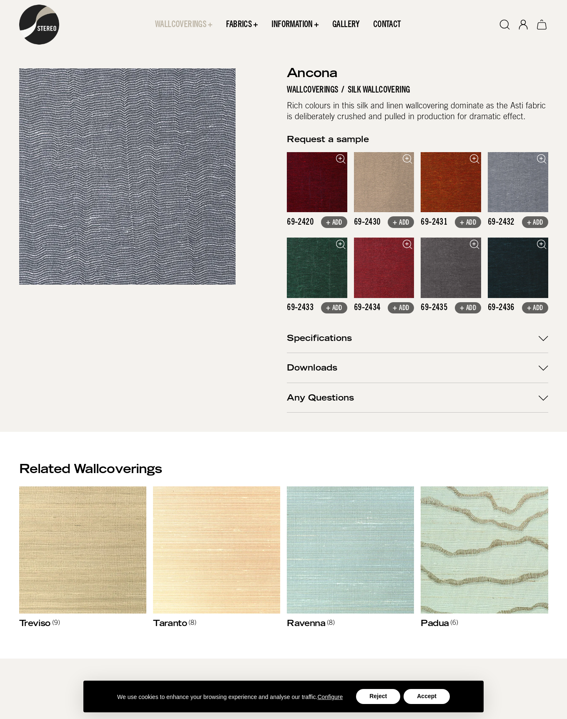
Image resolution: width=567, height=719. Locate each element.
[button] (184, 24)
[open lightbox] (317, 182)
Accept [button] (427, 696)
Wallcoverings (312, 90)
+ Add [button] (334, 223)
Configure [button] (330, 697)
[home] (39, 24)
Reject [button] (378, 696)
